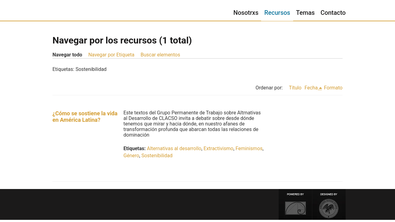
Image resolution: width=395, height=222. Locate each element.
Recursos (277, 12)
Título (295, 88)
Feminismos (248, 148)
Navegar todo (67, 55)
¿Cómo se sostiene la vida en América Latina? (85, 116)
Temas (305, 12)
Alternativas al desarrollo (174, 148)
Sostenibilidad (157, 155)
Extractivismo (219, 148)
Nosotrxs (245, 12)
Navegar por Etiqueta (111, 55)
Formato (333, 88)
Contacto (333, 12)
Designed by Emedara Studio (329, 204)
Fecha (311, 88)
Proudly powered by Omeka (295, 204)
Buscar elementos (160, 55)
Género (131, 155)
